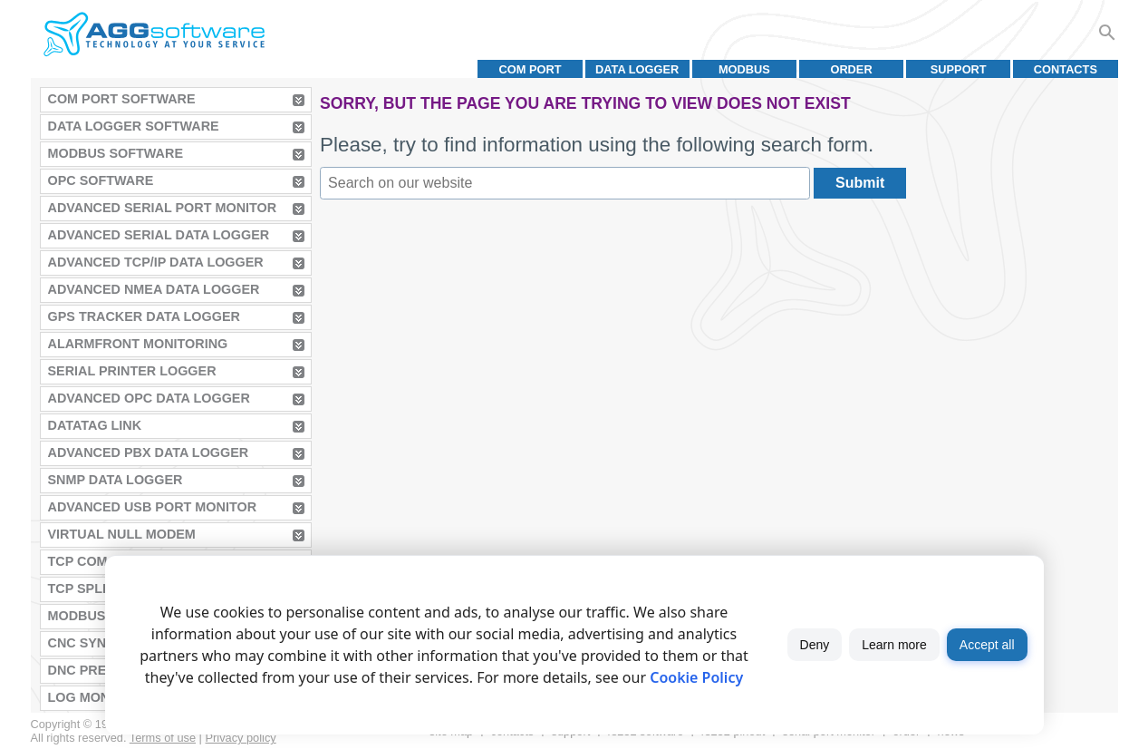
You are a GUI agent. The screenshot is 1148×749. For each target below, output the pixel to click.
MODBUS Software (116, 153)
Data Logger (637, 69)
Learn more (894, 644)
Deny (815, 644)
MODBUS (744, 69)
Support (959, 69)
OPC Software (101, 180)
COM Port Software (122, 99)
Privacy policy (241, 737)
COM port (529, 69)
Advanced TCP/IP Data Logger (156, 262)
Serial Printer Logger (132, 371)
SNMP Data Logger (115, 479)
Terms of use (163, 737)
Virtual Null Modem (122, 534)
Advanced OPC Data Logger (149, 398)
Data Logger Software (133, 126)
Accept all (987, 644)
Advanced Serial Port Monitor (162, 207)
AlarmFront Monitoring (138, 343)
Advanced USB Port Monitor (152, 507)
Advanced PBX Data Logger (148, 452)
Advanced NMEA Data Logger (154, 289)
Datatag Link (95, 425)
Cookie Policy (696, 677)
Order (851, 69)
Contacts (1065, 69)
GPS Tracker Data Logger (144, 316)
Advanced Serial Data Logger (159, 235)
